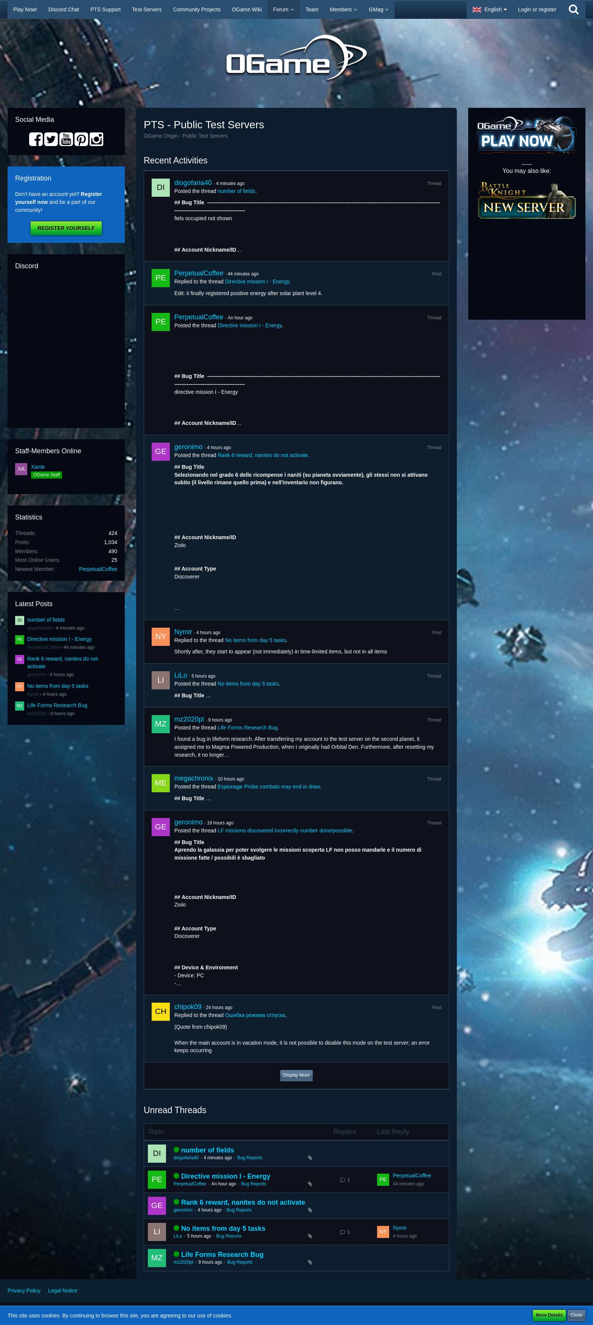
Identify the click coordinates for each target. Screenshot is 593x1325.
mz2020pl (37, 713)
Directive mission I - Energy (59, 639)
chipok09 (188, 1007)
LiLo (180, 675)
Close (576, 1315)
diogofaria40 (39, 628)
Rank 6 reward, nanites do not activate (262, 455)
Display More (296, 1075)
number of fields (46, 620)
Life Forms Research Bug (57, 705)
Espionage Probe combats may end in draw (268, 787)
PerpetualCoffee (98, 569)
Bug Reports (249, 1157)
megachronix (193, 778)
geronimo (36, 674)
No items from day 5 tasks (57, 686)
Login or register (537, 9)
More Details (549, 1315)
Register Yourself (66, 228)
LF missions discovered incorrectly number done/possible (284, 830)
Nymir (33, 694)
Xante (38, 467)
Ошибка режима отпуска (255, 1015)
